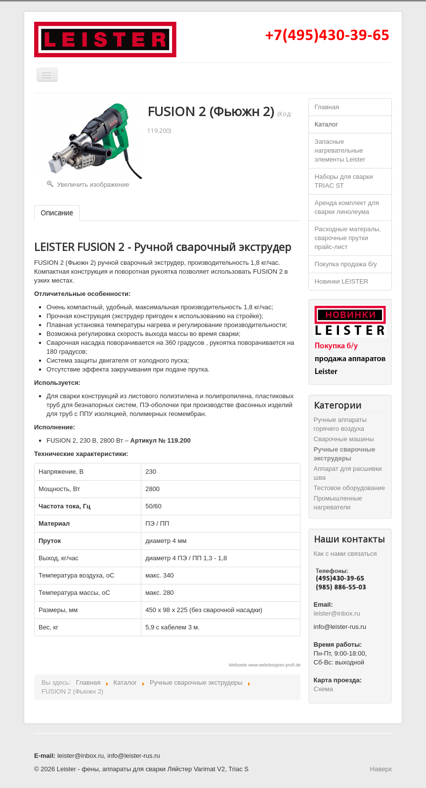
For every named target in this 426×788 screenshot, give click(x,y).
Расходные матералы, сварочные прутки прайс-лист (348, 237)
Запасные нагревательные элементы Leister (340, 150)
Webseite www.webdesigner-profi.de (264, 665)
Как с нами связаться (345, 553)
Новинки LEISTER (342, 281)
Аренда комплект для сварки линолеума (347, 207)
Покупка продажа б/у (346, 264)
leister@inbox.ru (337, 613)
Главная (327, 107)
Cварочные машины (344, 439)
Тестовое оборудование (349, 488)
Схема (323, 689)
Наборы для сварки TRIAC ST (344, 181)
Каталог (326, 124)
